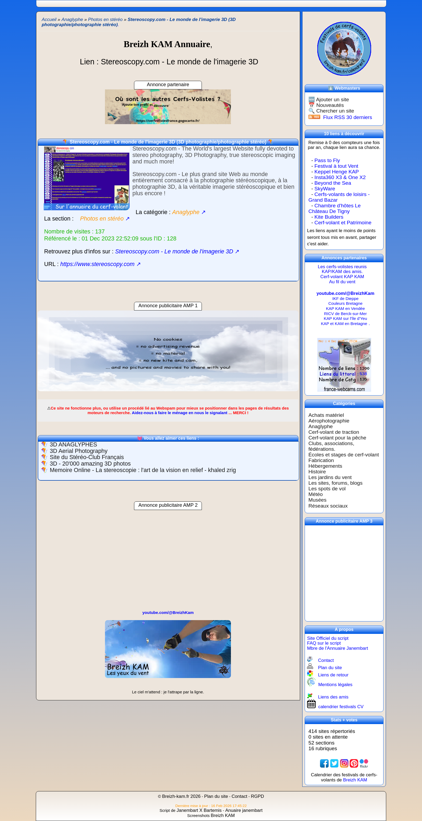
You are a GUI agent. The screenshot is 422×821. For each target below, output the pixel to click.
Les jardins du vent (330, 477)
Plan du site (330, 667)
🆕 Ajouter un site (328, 99)
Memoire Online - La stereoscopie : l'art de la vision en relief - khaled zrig (143, 470)
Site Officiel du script (328, 638)
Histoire (317, 471)
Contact (326, 660)
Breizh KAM (355, 779)
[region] (168, 353)
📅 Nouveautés (326, 105)
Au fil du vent (342, 281)
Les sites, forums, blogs (335, 483)
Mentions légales (335, 684)
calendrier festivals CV (341, 706)
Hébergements (325, 466)
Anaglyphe (320, 426)
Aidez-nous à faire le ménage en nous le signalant (179, 412)
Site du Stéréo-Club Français (87, 457)
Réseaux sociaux (328, 506)
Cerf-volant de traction (333, 432)
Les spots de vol (327, 488)
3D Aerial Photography (79, 451)
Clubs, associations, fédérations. (331, 446)
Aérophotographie (328, 421)
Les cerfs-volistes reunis (342, 266)
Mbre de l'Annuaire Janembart (337, 648)
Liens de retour (333, 674)
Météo (315, 494)
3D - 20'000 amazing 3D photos (90, 463)
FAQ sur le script (324, 643)
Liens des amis (333, 697)
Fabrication (321, 460)
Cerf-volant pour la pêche (337, 438)
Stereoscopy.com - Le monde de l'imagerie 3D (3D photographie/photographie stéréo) (168, 142)
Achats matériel (326, 415)
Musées (317, 500)
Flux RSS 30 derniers (347, 117)
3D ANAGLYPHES (73, 444)
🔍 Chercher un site (331, 111)
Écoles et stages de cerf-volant (343, 454)
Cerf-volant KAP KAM (342, 276)
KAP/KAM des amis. (342, 271)
